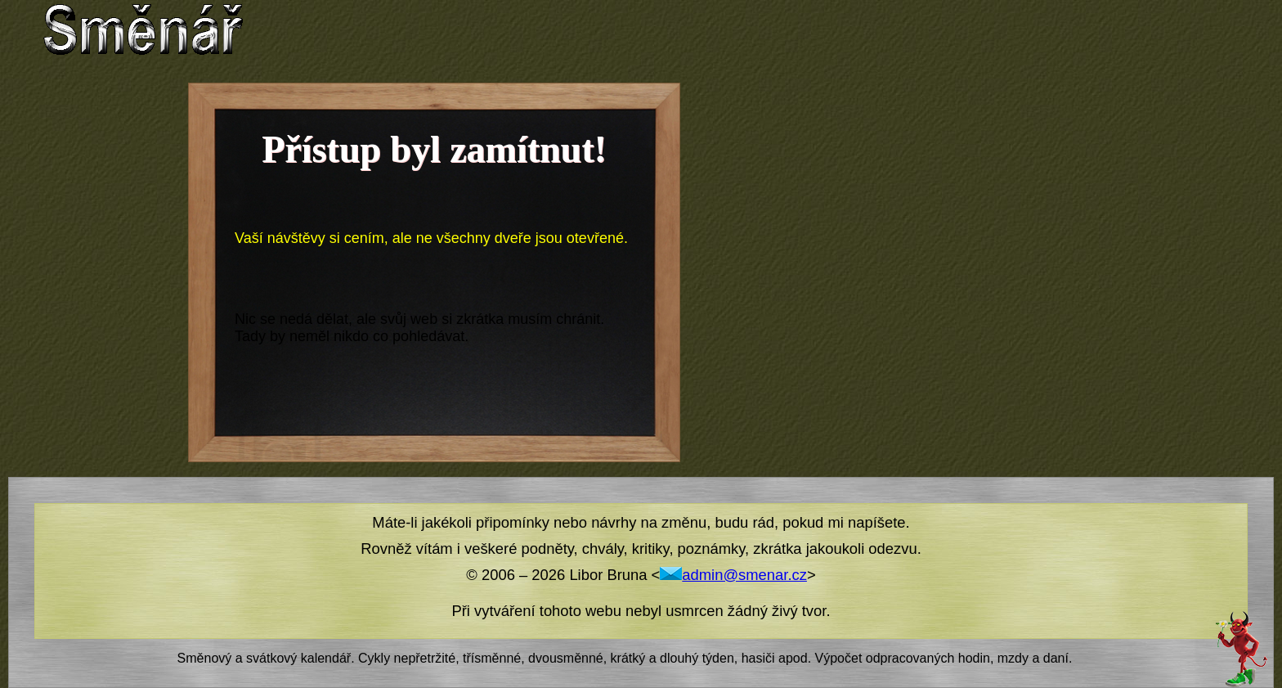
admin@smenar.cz (733, 574)
